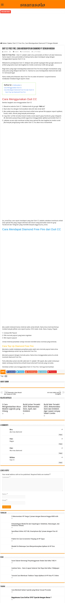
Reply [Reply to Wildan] (60, 462)
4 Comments (26, 51)
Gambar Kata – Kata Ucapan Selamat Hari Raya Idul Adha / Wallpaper (35, 568)
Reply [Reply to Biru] (60, 434)
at (62, 429)
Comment (6, 477)
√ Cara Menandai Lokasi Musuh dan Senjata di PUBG (13, 393)
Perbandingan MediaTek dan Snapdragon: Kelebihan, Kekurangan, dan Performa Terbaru (35, 524)
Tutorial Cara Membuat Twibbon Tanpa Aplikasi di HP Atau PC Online (35, 575)
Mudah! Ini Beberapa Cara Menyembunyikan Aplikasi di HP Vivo (33, 546)
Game (10, 43)
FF (6, 376)
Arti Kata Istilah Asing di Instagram (51, 393)
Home (3, 43)
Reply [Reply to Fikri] (60, 444)
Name (5, 494)
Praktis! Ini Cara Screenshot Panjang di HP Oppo (28, 539)
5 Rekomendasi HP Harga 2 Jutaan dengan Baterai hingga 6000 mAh (34, 516)
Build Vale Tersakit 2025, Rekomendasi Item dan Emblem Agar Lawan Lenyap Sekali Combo (52, 408)
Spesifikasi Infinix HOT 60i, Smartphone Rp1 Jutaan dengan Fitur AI (34, 531)
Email (4, 500)
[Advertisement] (32, 27)
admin (6, 51)
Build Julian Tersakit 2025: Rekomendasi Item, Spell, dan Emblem (31, 407)
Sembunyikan (16, 85)
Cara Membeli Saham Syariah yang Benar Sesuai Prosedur (31, 590)
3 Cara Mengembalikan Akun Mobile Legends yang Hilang (11, 407)
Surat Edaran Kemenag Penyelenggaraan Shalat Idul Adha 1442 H (33, 561)
